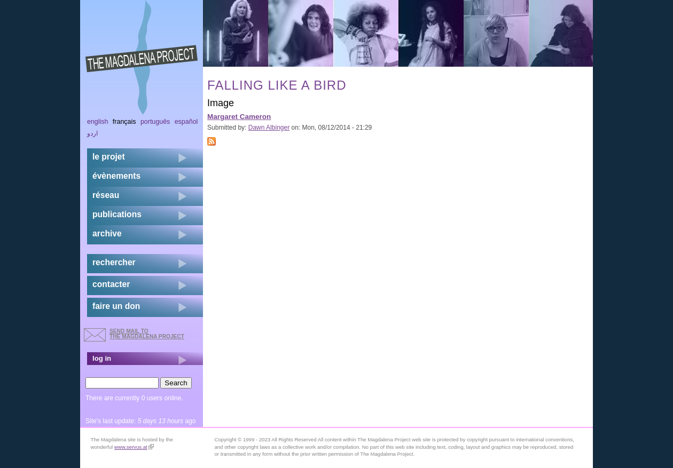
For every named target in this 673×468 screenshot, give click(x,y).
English (97, 121)
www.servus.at (134, 447)
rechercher (114, 262)
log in (101, 358)
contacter (111, 284)
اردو (92, 133)
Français (124, 121)
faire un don (116, 306)
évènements (116, 175)
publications (117, 214)
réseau (105, 195)
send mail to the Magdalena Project (146, 333)
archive (107, 233)
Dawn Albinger (268, 127)
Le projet (108, 156)
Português (155, 121)
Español (186, 121)
